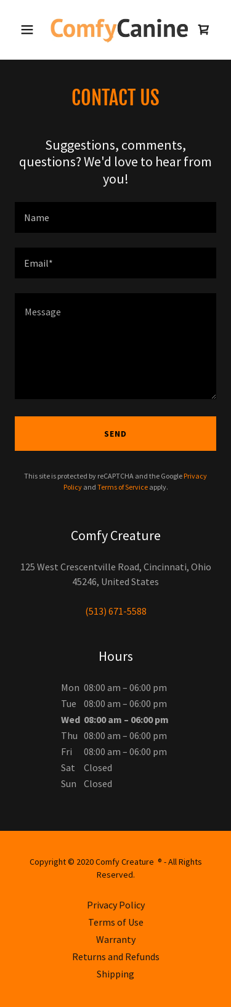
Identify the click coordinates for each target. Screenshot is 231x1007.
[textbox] (115, 217)
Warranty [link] (116, 939)
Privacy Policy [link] (116, 905)
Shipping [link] (115, 974)
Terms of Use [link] (116, 922)
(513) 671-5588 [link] (116, 611)
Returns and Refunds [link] (116, 956)
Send (115, 433)
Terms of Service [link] (122, 486)
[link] (115, 29)
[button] (30, 29)
